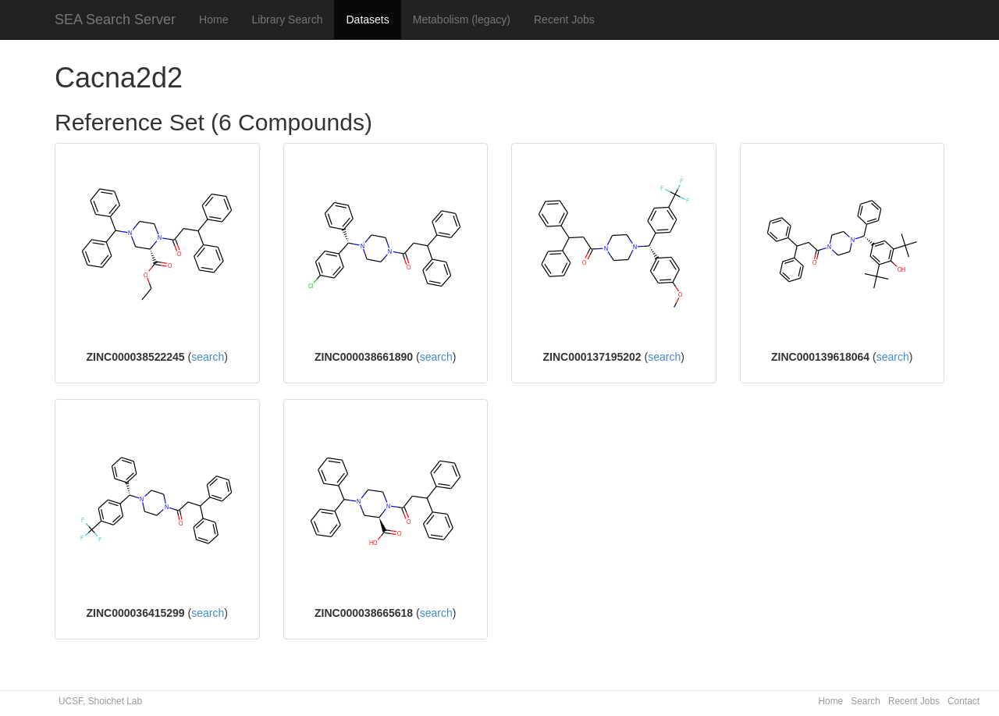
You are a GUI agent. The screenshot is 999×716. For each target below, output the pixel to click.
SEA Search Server (115, 19)
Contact (963, 701)
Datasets (367, 19)
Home (213, 19)
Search (865, 701)
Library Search (286, 19)
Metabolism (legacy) (461, 19)
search (207, 357)
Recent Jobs (564, 19)
